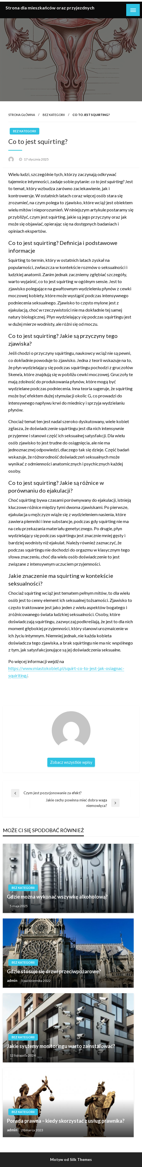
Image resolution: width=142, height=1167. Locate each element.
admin (12, 980)
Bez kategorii (54, 115)
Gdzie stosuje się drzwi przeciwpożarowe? (54, 971)
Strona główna (21, 115)
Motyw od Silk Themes (71, 1159)
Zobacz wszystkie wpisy (71, 762)
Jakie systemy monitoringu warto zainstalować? (61, 1046)
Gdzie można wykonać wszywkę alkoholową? (57, 897)
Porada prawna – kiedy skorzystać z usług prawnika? (66, 1121)
